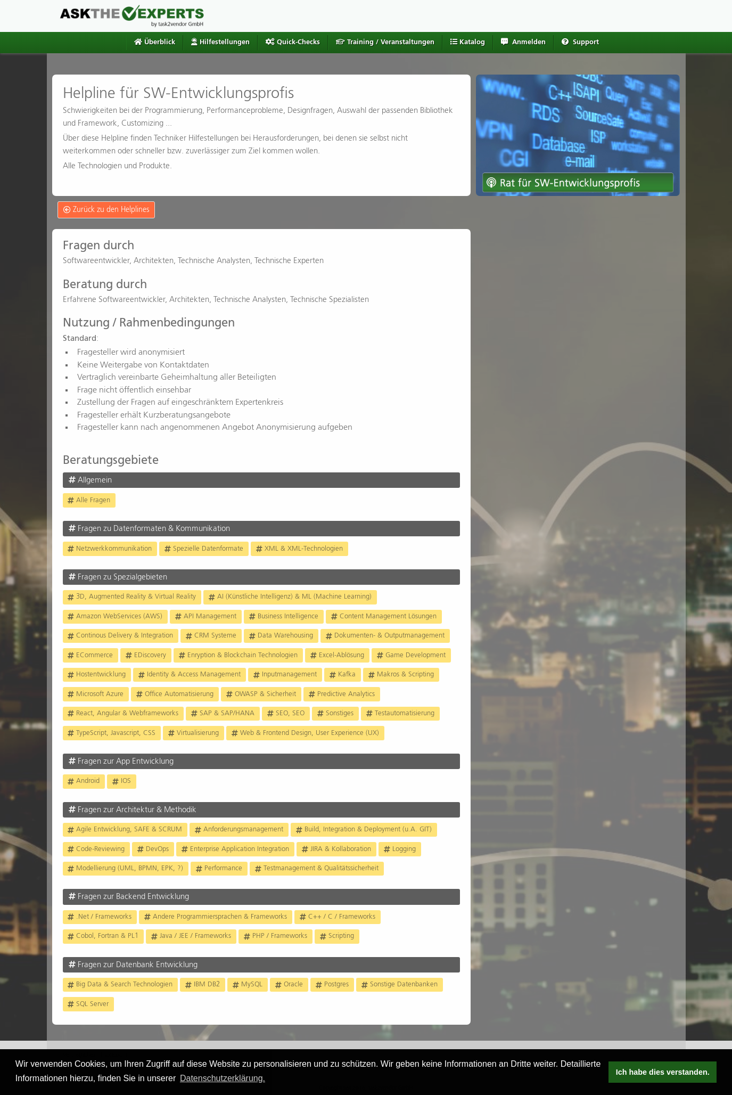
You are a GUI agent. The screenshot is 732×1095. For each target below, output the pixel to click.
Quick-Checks (293, 42)
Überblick (154, 42)
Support (580, 42)
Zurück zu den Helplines (106, 210)
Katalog (467, 42)
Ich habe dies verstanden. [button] (663, 1072)
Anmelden (523, 42)
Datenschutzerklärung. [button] (222, 1078)
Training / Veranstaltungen (385, 42)
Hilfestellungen (220, 42)
